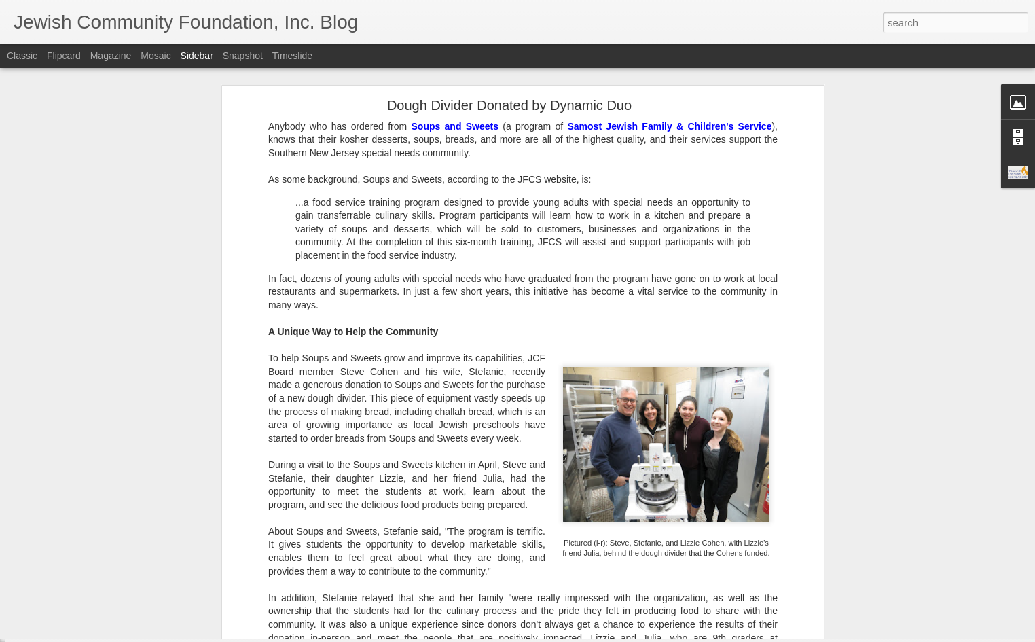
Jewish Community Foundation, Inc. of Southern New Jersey (463, 528)
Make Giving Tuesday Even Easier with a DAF (116, 572)
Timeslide (292, 55)
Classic (22, 55)
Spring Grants (459, 546)
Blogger (560, 634)
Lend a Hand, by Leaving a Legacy (96, 541)
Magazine (111, 55)
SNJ (415, 546)
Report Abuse (600, 634)
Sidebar (197, 55)
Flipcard (64, 55)
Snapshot (243, 55)
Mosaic (155, 55)
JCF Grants (377, 546)
